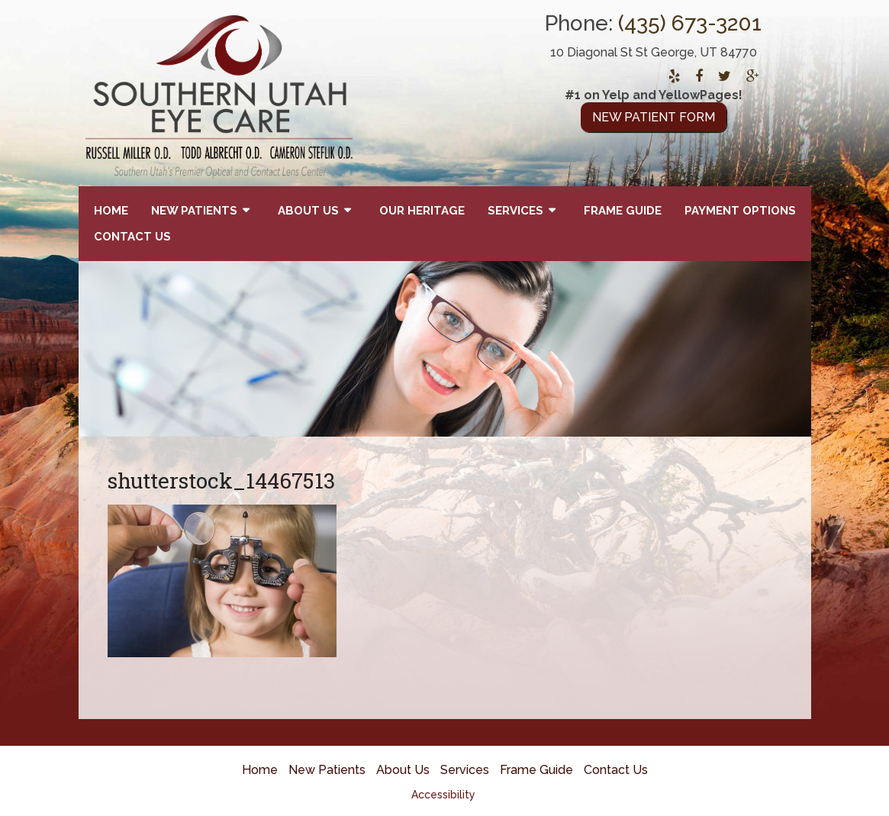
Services (515, 211)
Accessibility (443, 795)
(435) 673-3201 (690, 23)
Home (111, 211)
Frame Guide (623, 211)
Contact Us (132, 237)
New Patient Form (653, 117)
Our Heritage (422, 211)
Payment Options (740, 211)
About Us (308, 211)
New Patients (194, 211)
